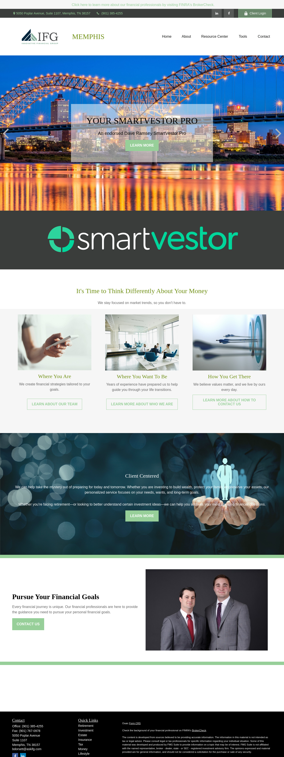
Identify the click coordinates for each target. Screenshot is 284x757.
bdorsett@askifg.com (26, 749)
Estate (82, 735)
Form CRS (135, 723)
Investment (85, 730)
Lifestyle (84, 753)
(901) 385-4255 (109, 13)
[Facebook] (229, 13)
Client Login (255, 13)
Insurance (85, 739)
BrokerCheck (199, 730)
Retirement (85, 726)
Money (83, 749)
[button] (166, 37)
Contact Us (28, 624)
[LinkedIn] (217, 13)
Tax (80, 744)
